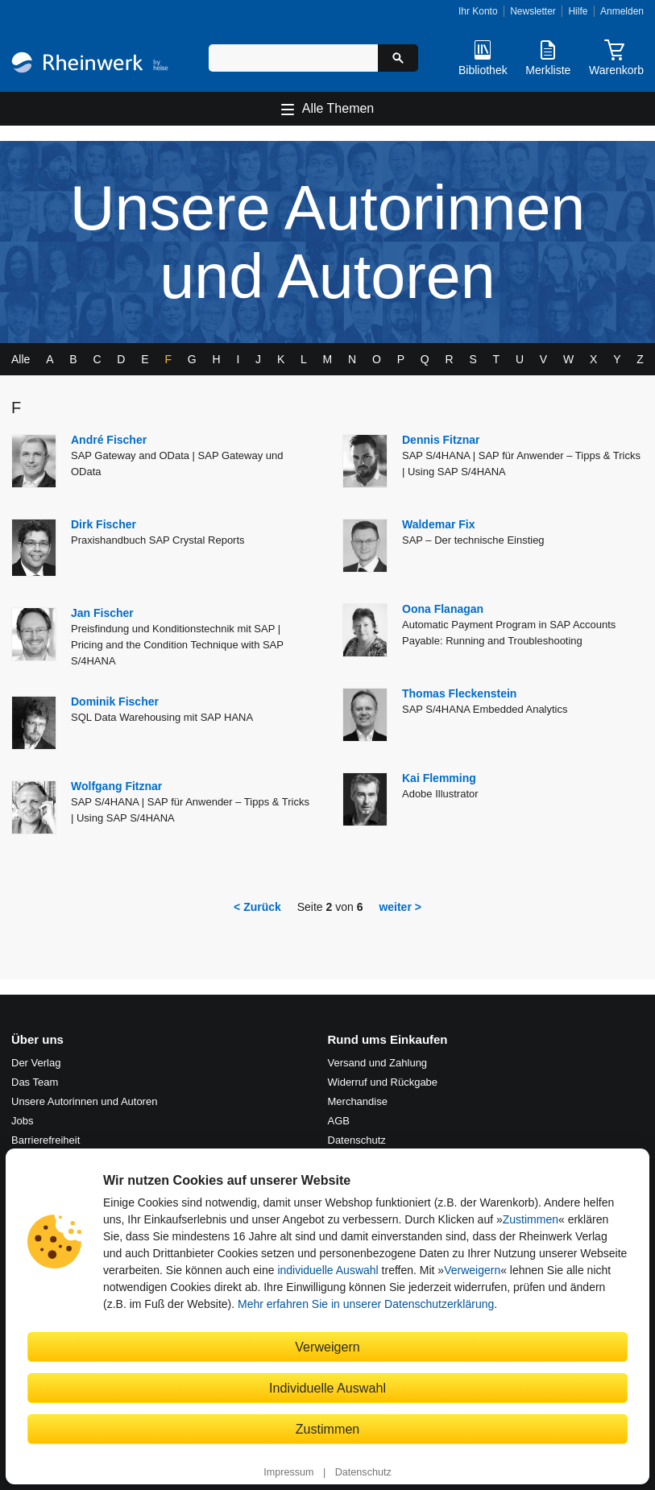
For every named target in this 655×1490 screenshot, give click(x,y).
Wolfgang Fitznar (116, 786)
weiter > (400, 906)
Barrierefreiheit (45, 1140)
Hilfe (577, 11)
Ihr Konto (478, 11)
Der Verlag (35, 1063)
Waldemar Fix (438, 524)
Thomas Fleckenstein (459, 693)
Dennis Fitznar (440, 439)
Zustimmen (530, 1219)
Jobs (22, 1121)
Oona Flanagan (442, 608)
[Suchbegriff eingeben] (293, 58)
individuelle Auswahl (327, 1270)
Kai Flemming (439, 778)
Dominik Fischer (115, 701)
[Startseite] (89, 64)
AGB (339, 1121)
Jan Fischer (102, 612)
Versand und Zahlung (378, 1063)
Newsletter (533, 11)
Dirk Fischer (103, 524)
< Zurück (257, 906)
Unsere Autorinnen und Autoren (84, 1101)
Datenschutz (363, 1472)
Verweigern (472, 1270)
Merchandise (358, 1101)
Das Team (34, 1082)
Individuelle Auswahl (327, 1387)
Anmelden (622, 11)
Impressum (288, 1472)
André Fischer (109, 439)
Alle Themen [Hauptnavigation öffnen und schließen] (338, 108)
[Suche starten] (398, 58)
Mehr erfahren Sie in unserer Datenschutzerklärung (366, 1304)
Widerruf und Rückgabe (383, 1082)
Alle (20, 359)
